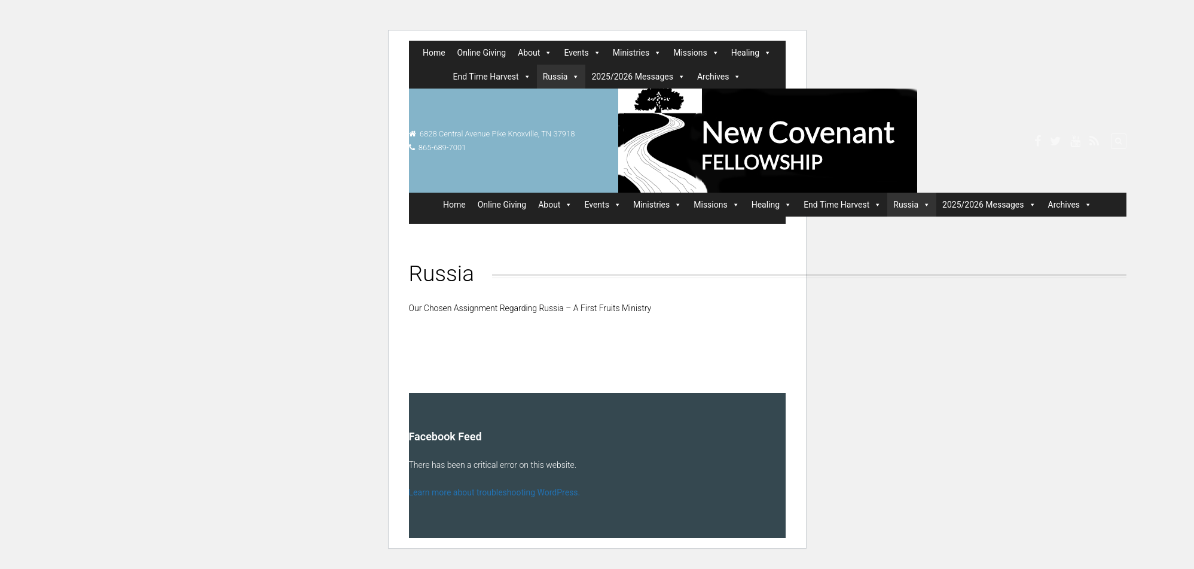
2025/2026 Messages (638, 76)
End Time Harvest (492, 76)
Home (434, 52)
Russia (561, 76)
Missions (696, 52)
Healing (751, 52)
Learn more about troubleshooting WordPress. (495, 492)
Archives (719, 76)
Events (582, 52)
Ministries (637, 52)
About (535, 52)
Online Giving (481, 52)
